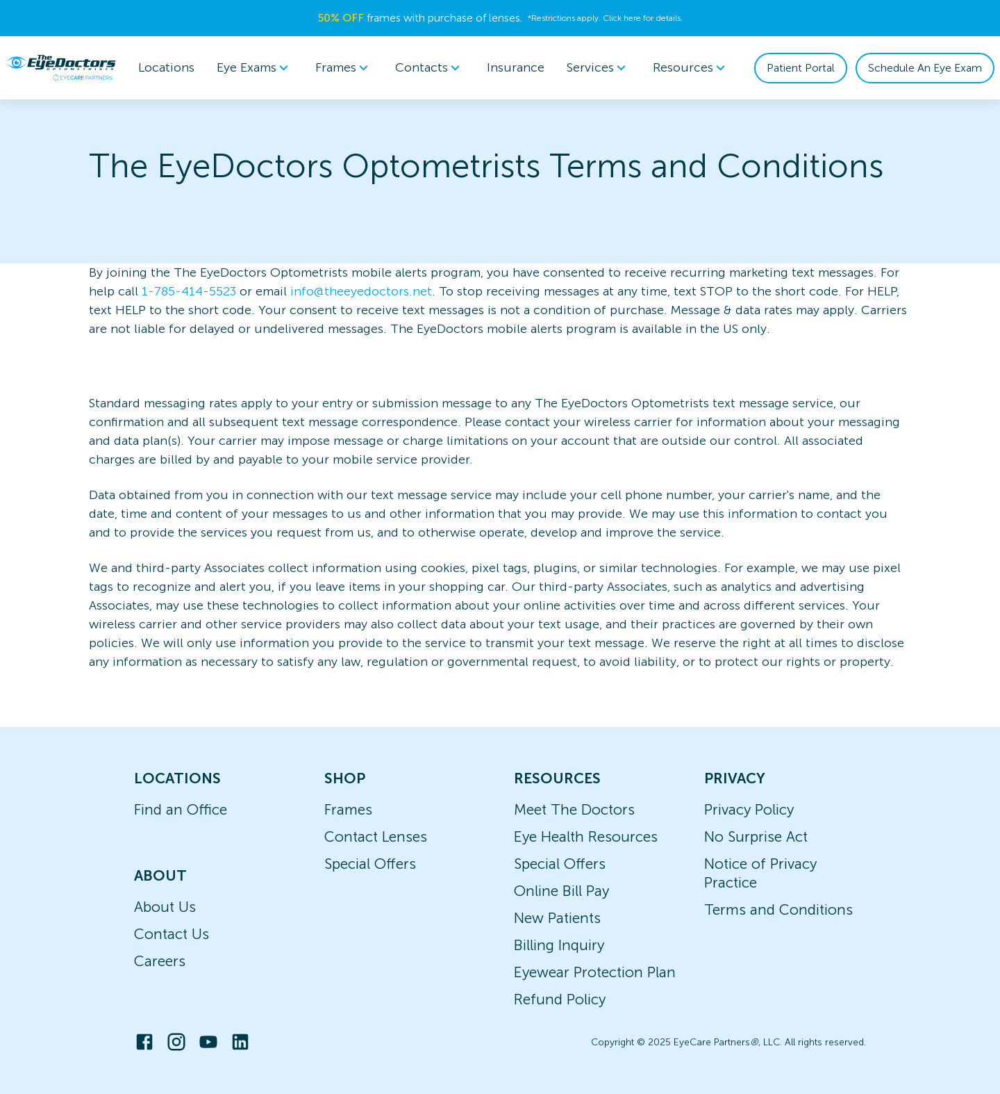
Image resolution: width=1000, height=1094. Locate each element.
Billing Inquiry (559, 945)
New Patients (557, 917)
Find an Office (180, 809)
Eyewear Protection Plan (595, 972)
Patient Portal (801, 67)
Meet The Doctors (574, 809)
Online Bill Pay (561, 890)
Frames (348, 809)
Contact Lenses (375, 836)
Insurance (515, 67)
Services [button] (599, 68)
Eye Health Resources (586, 836)
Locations (166, 67)
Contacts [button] (430, 68)
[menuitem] (255, 67)
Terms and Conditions (778, 909)
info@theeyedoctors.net (361, 291)
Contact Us (171, 933)
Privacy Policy (749, 809)
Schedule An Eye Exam (925, 67)
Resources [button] (691, 68)
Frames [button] (344, 68)
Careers (159, 961)
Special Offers (370, 863)
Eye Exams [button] (255, 68)
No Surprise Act (756, 836)
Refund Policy (560, 999)
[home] (61, 67)
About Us (165, 906)
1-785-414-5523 (189, 291)
